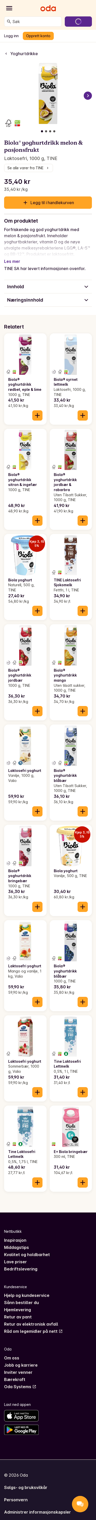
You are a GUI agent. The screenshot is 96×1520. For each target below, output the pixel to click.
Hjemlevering (17, 1303)
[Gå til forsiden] (48, 8)
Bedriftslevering (20, 1262)
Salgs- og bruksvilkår (25, 1481)
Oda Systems (20, 1380)
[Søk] (9, 21)
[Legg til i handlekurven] (37, 409)
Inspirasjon (15, 1234)
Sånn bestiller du (21, 1296)
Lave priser (15, 1255)
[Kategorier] (9, 8)
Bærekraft (14, 1373)
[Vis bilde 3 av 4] (50, 131)
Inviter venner (18, 1366)
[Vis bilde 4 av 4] (54, 131)
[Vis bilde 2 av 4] (46, 131)
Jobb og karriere (21, 1359)
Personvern (16, 1493)
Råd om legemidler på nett (33, 1325)
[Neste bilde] (88, 96)
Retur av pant (18, 1310)
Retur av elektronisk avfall (31, 1317)
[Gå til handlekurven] (78, 21)
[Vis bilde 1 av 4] (42, 131)
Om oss (11, 1351)
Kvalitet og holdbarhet (27, 1248)
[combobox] (36, 21)
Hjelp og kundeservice (26, 1289)
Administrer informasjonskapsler (37, 1505)
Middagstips (16, 1241)
